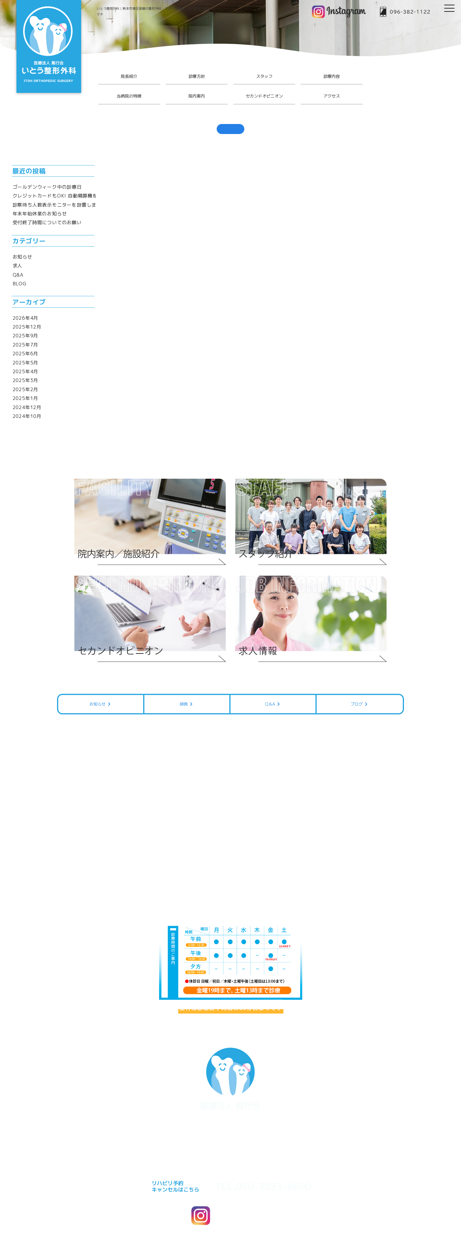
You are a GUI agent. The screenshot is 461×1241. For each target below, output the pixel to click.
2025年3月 (26, 380)
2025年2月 (26, 389)
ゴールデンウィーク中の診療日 (47, 187)
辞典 (187, 697)
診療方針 (196, 76)
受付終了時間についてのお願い (47, 222)
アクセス (332, 96)
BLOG (19, 283)
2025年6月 (26, 353)
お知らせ (22, 257)
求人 (18, 265)
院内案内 (196, 96)
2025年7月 (26, 344)
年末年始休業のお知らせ (40, 213)
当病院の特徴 (129, 96)
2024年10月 (27, 416)
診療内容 (332, 76)
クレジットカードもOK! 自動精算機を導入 (60, 195)
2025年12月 (27, 327)
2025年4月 (26, 371)
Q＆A (273, 697)
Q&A (18, 275)
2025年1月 (26, 398)
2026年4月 (26, 318)
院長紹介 (129, 76)
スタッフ (264, 76)
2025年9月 (26, 335)
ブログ (359, 697)
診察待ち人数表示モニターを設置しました (59, 205)
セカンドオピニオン (264, 96)
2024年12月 (27, 407)
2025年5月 (26, 362)
